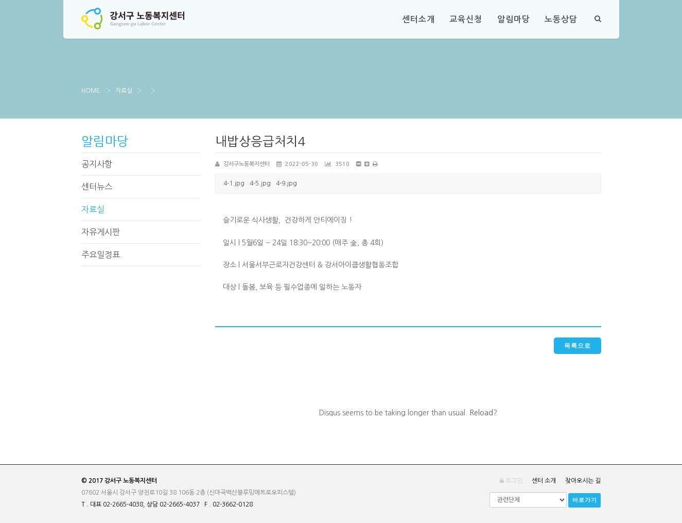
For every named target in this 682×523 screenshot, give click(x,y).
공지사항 (96, 164)
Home (90, 91)
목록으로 (577, 345)
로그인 (511, 481)
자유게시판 (100, 232)
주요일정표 (100, 254)
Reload (481, 412)
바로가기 (584, 500)
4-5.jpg (260, 183)
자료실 (123, 91)
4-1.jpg (233, 183)
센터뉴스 (96, 186)
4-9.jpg (286, 183)
